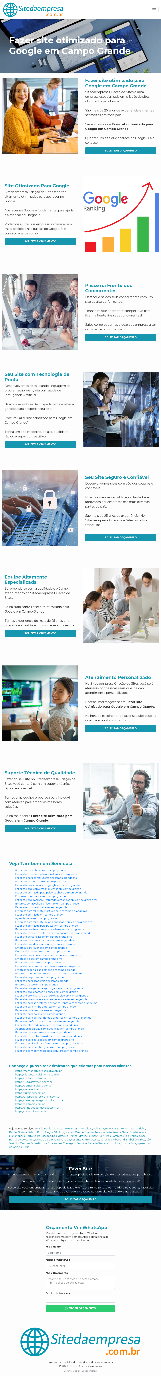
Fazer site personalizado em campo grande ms (43, 936)
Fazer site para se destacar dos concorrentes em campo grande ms (56, 1003)
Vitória (82, 1136)
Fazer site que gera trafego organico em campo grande (49, 988)
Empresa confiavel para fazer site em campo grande (47, 903)
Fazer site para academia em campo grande (41, 980)
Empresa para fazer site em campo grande (41, 947)
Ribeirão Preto (136, 1139)
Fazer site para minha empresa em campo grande (45, 1006)
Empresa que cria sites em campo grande (40, 896)
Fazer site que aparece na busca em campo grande (46, 992)
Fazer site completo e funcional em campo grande (46, 874)
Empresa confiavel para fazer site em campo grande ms (49, 1043)
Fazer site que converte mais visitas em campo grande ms (50, 955)
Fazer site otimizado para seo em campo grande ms (46, 1025)
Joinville (82, 1143)
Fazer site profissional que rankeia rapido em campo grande (51, 995)
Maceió (69, 1132)
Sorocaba (106, 1139)
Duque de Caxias (45, 1139)
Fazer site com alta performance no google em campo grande (53, 933)
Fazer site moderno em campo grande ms (40, 881)
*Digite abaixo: (58, 1293)
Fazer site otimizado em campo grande (39, 914)
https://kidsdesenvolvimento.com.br (37, 1074)
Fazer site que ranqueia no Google (69, 1191)
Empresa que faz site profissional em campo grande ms (49, 973)
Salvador (98, 1128)
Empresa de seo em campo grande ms (38, 958)
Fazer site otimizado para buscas (116, 1191)
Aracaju (143, 1132)
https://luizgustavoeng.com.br (33, 1082)
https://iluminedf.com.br (30, 1093)
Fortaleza (86, 1128)
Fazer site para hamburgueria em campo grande (45, 1047)
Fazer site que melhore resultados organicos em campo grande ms (56, 900)
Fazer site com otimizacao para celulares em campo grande (51, 1050)
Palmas (91, 1136)
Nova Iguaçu (65, 1139)
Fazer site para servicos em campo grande (40, 1010)
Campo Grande (84, 1132)
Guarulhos (104, 1136)
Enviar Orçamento (80, 1308)
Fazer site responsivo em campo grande (39, 977)
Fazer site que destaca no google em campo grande (47, 944)
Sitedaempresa (89, 1371)
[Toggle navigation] (154, 10)
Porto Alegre (45, 1132)
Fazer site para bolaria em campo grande (40, 1014)
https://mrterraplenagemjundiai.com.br (39, 1100)
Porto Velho (33, 1136)
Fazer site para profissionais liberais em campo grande (47, 966)
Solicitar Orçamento (121, 150)
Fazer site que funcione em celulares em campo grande (49, 929)
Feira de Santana (98, 1143)
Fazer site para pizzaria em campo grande (40, 870)
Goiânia (22, 1132)
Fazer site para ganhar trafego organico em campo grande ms (53, 1017)
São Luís (59, 1132)
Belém (32, 1132)
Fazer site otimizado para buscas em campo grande (46, 925)
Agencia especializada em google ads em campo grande (49, 1028)
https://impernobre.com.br (31, 1089)
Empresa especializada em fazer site (68, 1187)
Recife (13, 1132)
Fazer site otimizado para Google (116, 1187)
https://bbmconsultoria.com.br (34, 1085)
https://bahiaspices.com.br (31, 1111)
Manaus (130, 1128)
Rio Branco (71, 1136)
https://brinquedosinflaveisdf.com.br (37, 1107)
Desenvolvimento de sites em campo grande (42, 951)
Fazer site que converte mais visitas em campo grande (48, 888)
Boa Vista (57, 1136)
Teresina (100, 1132)
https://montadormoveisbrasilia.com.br (38, 1070)
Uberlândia (120, 1139)
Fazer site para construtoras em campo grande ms (46, 877)
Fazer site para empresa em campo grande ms (43, 1032)
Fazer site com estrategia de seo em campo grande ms (48, 1036)
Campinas (117, 1136)
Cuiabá (134, 1132)
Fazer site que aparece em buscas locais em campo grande (51, 999)
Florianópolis (17, 1136)
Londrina (114, 1143)
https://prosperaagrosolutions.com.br (37, 1096)
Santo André (82, 1139)
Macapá (46, 1136)
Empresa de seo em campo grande (36, 984)
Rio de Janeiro (61, 1128)
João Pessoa (113, 1132)
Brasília (75, 1128)
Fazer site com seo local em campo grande (41, 907)
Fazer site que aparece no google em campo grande (47, 885)
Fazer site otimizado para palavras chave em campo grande (51, 892)
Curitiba (140, 1128)
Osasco (95, 1139)
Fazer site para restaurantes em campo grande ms (46, 940)
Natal (125, 1132)
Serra (26, 1147)
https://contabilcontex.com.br (33, 1078)
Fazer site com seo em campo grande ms (40, 962)
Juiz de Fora (128, 1143)
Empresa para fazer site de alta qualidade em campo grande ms (54, 922)
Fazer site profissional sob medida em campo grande (47, 1021)
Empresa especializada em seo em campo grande (45, 969)
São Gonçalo (132, 1136)
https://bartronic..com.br (30, 1104)
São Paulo (45, 1128)
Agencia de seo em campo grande (36, 918)
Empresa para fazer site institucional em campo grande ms (51, 911)
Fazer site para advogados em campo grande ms (44, 1039)
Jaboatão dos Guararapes (46, 1143)
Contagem (69, 1143)
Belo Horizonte (114, 1128)
